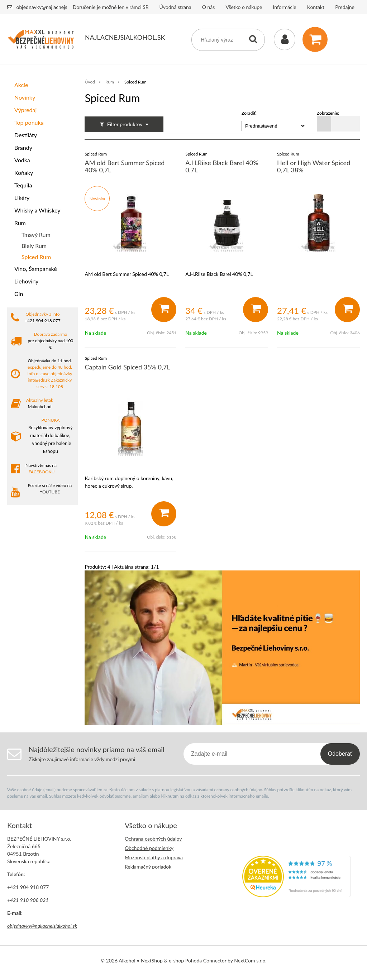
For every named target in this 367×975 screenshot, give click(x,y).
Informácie (284, 7)
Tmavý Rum (36, 234)
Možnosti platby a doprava (154, 857)
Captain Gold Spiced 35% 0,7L (127, 367)
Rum (20, 222)
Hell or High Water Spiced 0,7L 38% (313, 166)
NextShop (152, 960)
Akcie (21, 84)
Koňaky (23, 172)
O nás (208, 7)
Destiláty (25, 135)
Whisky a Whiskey (37, 210)
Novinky (24, 97)
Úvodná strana (175, 7)
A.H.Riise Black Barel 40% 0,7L (221, 166)
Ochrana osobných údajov (153, 839)
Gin (18, 293)
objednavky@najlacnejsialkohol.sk (53, 7)
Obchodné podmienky (149, 848)
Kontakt (316, 7)
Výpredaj (25, 109)
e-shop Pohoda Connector (198, 960)
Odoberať (340, 754)
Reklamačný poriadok (148, 867)
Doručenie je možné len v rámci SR (111, 7)
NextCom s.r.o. (250, 960)
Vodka (22, 160)
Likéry (21, 197)
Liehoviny (26, 281)
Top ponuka (29, 122)
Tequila (23, 185)
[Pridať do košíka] (163, 309)
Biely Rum (34, 245)
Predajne (344, 7)
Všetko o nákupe (243, 7)
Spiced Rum (36, 256)
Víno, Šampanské (35, 268)
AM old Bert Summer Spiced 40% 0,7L (125, 166)
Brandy (23, 147)
